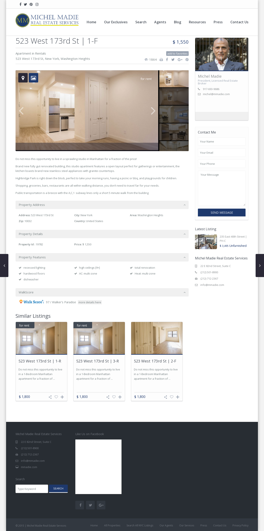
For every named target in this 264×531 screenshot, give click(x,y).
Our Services (186, 525)
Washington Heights (75, 58)
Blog (177, 22)
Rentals (40, 53)
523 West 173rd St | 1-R (39, 361)
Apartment (23, 53)
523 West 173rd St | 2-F (155, 361)
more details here (89, 302)
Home (91, 22)
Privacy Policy (240, 525)
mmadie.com (29, 467)
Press (218, 22)
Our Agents (166, 525)
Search (140, 22)
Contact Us (239, 22)
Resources (197, 22)
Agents (160, 22)
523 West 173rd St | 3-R (97, 361)
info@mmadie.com (212, 285)
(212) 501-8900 (209, 272)
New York (52, 58)
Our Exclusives (116, 22)
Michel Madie (210, 76)
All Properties (112, 525)
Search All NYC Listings (140, 525)
